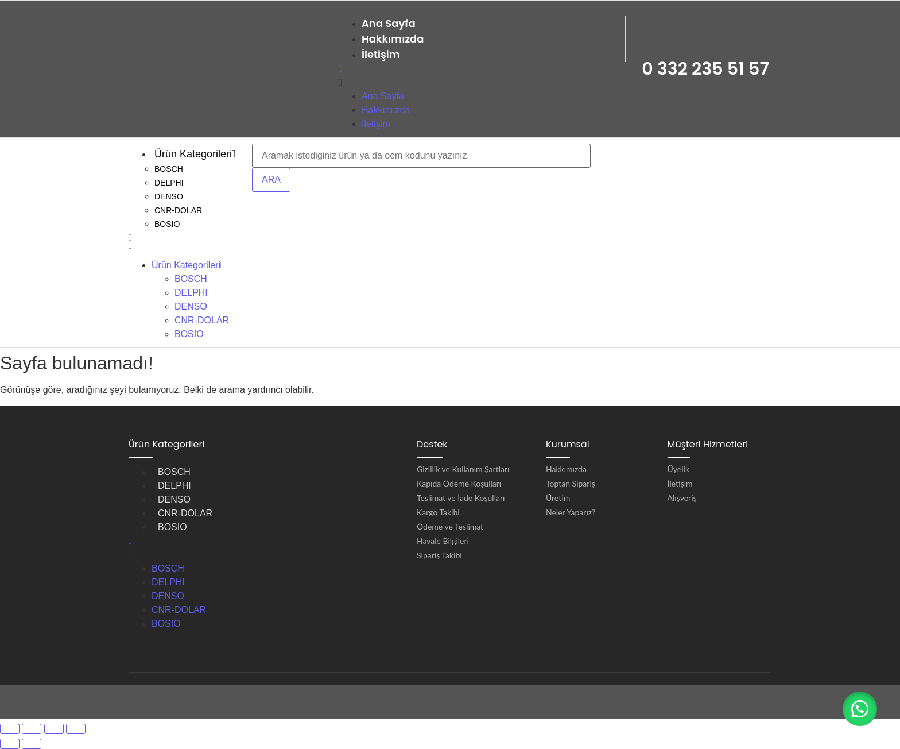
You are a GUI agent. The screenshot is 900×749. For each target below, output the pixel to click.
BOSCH (168, 168)
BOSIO (167, 224)
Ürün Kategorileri (195, 154)
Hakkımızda (393, 39)
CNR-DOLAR (178, 210)
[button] (860, 709)
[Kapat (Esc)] (76, 729)
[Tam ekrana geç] (31, 729)
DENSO (168, 196)
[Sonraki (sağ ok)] (31, 744)
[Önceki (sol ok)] (10, 744)
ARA (271, 179)
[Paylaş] (54, 729)
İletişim (381, 54)
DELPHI (169, 182)
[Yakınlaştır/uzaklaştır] (10, 729)
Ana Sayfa (389, 23)
